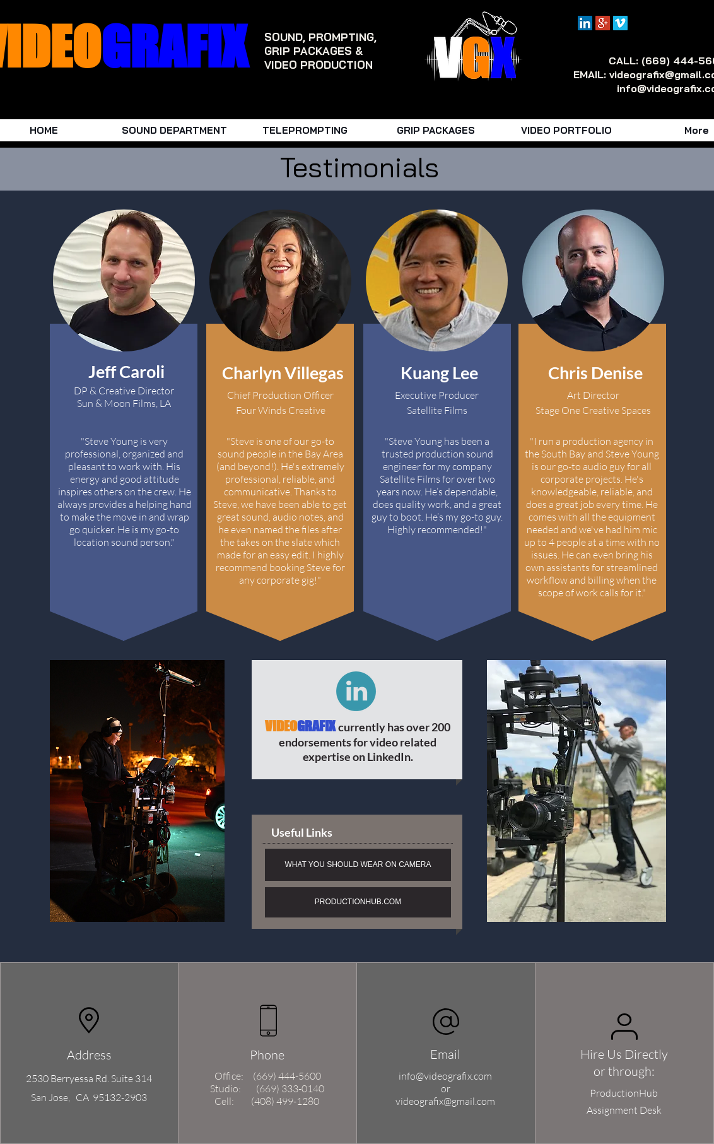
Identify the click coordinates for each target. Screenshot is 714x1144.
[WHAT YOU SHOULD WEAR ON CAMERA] (358, 865)
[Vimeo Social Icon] (620, 23)
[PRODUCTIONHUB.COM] (358, 902)
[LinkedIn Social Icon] (585, 23)
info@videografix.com (445, 1076)
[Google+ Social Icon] (602, 23)
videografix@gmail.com (445, 1101)
